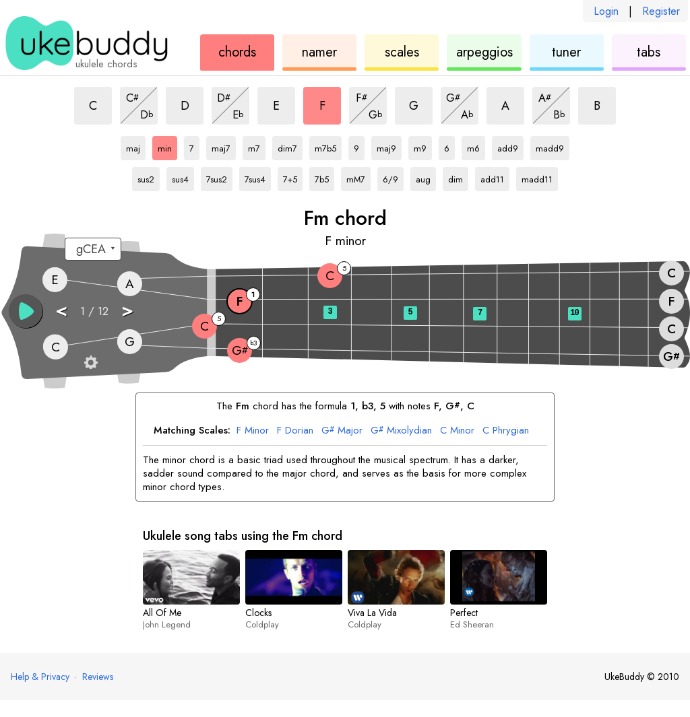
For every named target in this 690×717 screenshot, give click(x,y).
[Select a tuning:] (93, 249)
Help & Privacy (40, 676)
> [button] (127, 310)
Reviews (97, 676)
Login (606, 11)
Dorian (295, 431)
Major (342, 431)
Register (661, 11)
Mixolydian (401, 431)
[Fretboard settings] (91, 362)
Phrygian (505, 431)
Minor (253, 431)
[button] (25, 311)
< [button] (61, 310)
